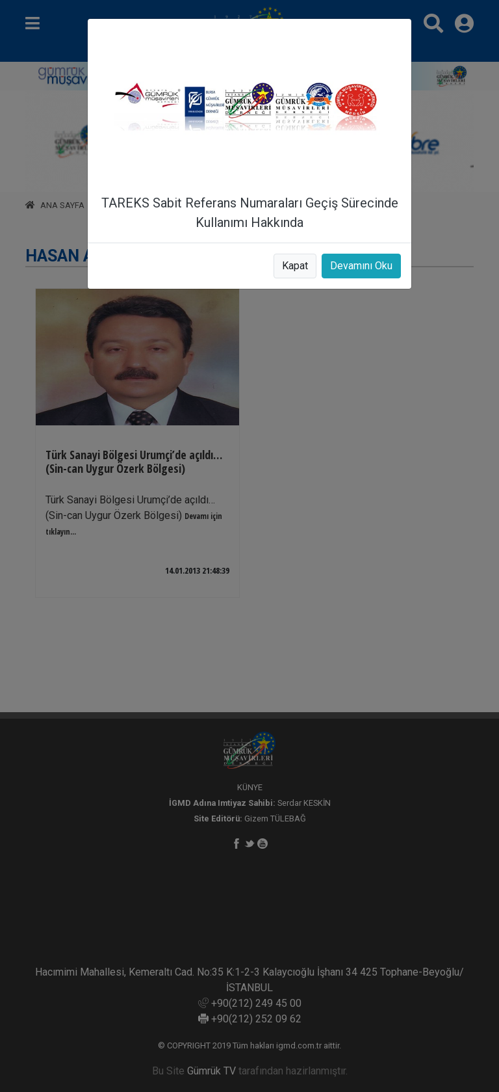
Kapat (295, 266)
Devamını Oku (361, 266)
